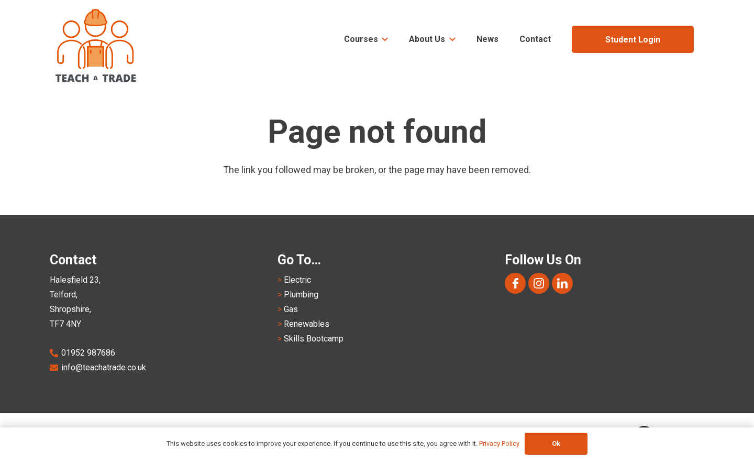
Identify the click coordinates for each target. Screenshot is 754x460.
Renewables (306, 324)
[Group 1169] (538, 283)
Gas (291, 309)
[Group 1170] (562, 283)
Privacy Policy (499, 443)
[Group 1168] (515, 283)
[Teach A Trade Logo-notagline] (96, 46)
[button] (383, 39)
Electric (297, 280)
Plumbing (301, 294)
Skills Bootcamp (313, 339)
